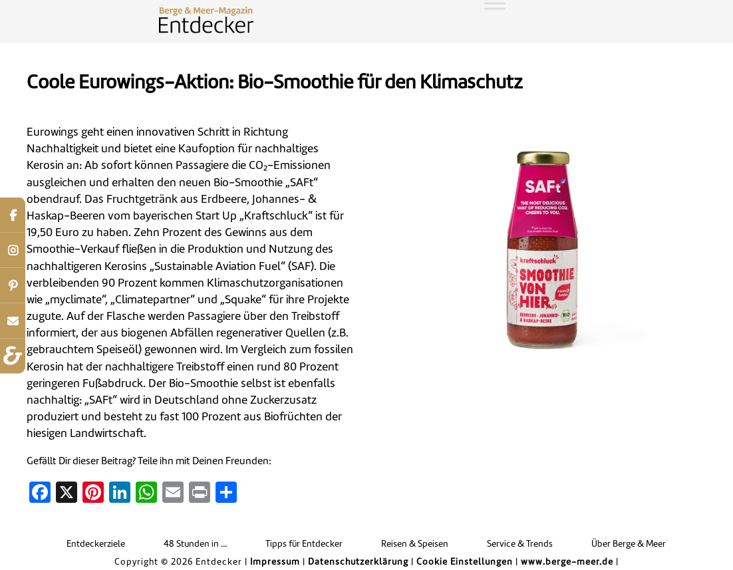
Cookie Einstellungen (464, 562)
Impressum (275, 562)
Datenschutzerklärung (358, 562)
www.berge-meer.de (567, 562)
